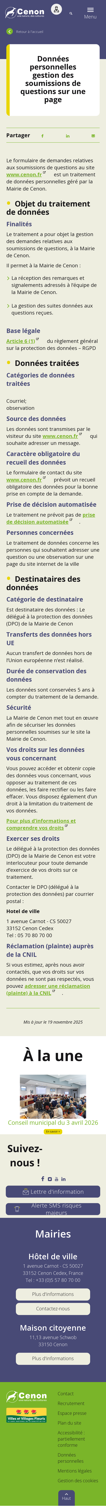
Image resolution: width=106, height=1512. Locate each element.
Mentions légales (75, 1477)
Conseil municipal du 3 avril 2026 (53, 1124)
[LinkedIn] (68, 136)
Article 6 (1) (20, 342)
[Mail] (93, 136)
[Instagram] (47, 1184)
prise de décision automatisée (50, 520)
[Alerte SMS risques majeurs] (53, 1215)
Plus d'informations (53, 1300)
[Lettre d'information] (53, 1198)
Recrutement (71, 1409)
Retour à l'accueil (29, 31)
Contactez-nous (53, 1314)
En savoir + (53, 1133)
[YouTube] (60, 1184)
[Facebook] (42, 136)
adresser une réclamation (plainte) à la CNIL (48, 991)
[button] (90, 13)
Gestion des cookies (78, 1487)
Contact (66, 1400)
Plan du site (69, 1429)
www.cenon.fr (24, 175)
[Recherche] (69, 13)
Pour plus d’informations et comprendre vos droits (41, 826)
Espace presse (72, 1419)
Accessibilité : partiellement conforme (71, 1445)
